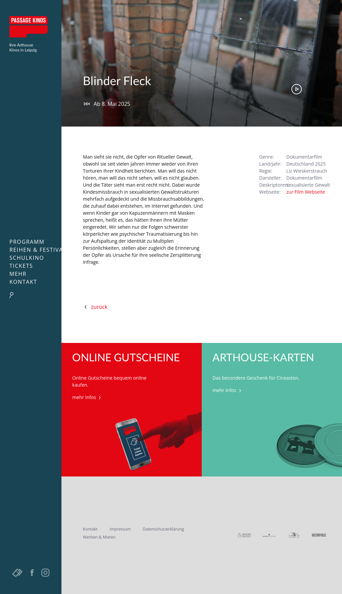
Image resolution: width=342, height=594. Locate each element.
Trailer (297, 89)
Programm (26, 241)
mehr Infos (87, 397)
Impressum (120, 529)
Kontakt (23, 281)
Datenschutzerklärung (163, 529)
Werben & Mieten (99, 537)
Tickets (21, 265)
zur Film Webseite (305, 192)
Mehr (17, 273)
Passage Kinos (30, 26)
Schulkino (26, 257)
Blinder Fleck (117, 81)
